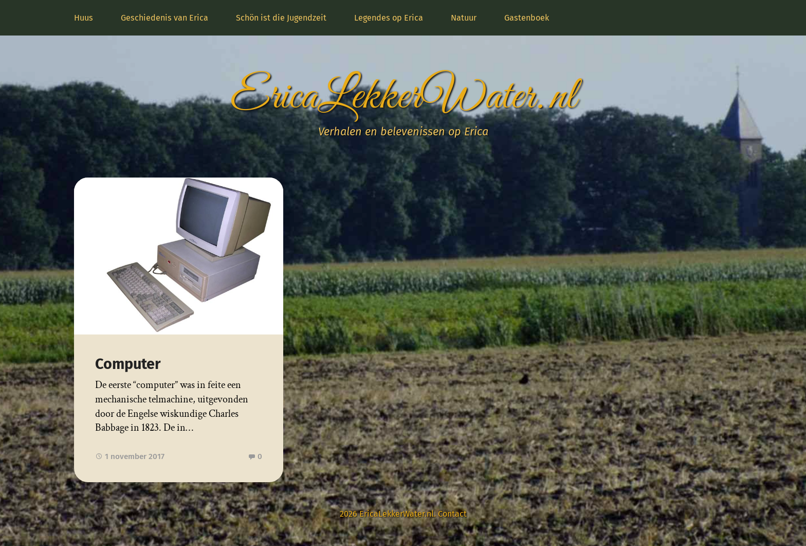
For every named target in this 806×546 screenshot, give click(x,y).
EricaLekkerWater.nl (403, 97)
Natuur (464, 18)
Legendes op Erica (388, 18)
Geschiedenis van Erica (164, 18)
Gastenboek (526, 18)
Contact (452, 514)
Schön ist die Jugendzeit (281, 18)
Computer (128, 364)
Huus (83, 18)
